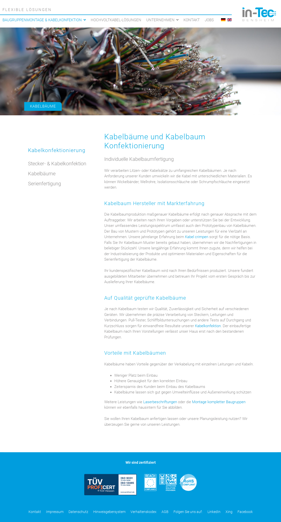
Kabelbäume (43, 106)
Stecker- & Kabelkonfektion (57, 164)
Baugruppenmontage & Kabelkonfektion (42, 20)
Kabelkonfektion (208, 326)
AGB (165, 512)
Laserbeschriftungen (160, 402)
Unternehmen (160, 20)
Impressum (55, 512)
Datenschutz (78, 512)
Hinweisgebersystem (109, 512)
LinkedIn (214, 512)
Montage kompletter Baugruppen (219, 402)
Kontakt (192, 20)
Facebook (245, 512)
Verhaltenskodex (143, 512)
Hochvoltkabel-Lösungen (116, 20)
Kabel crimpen (196, 237)
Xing (229, 512)
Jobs (209, 20)
